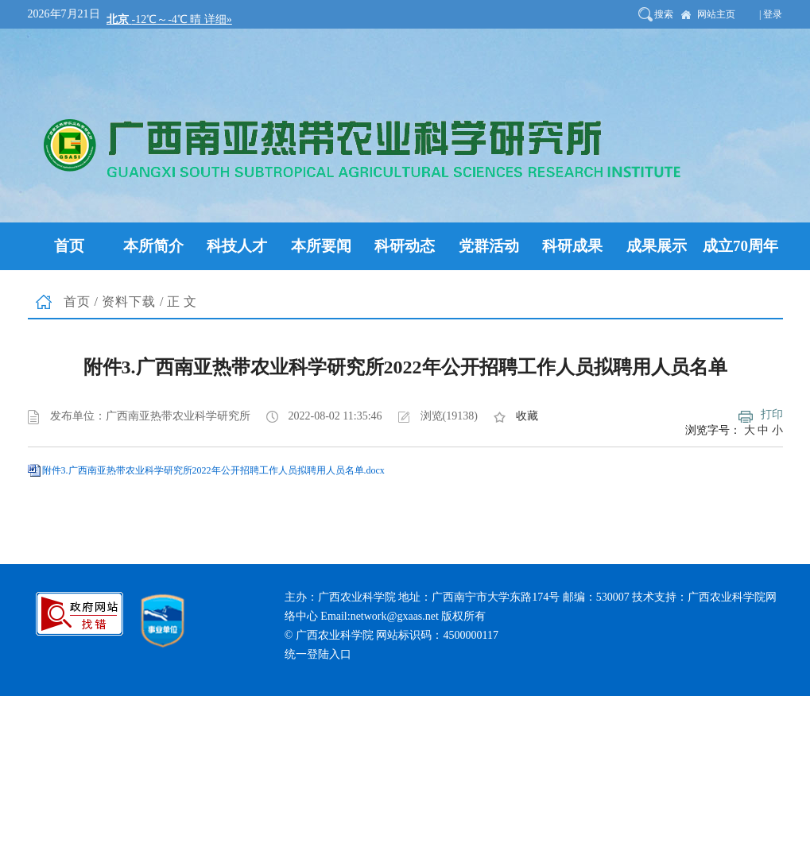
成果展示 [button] (656, 246)
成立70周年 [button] (740, 246)
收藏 (527, 416)
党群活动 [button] (489, 246)
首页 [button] (69, 246)
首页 (77, 301)
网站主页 (716, 14)
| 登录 (770, 14)
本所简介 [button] (153, 246)
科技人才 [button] (237, 246)
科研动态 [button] (404, 246)
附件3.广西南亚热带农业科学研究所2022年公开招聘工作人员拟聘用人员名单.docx (213, 470)
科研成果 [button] (572, 246)
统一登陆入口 (318, 654)
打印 (772, 414)
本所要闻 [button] (321, 246)
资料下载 (129, 301)
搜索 (663, 14)
